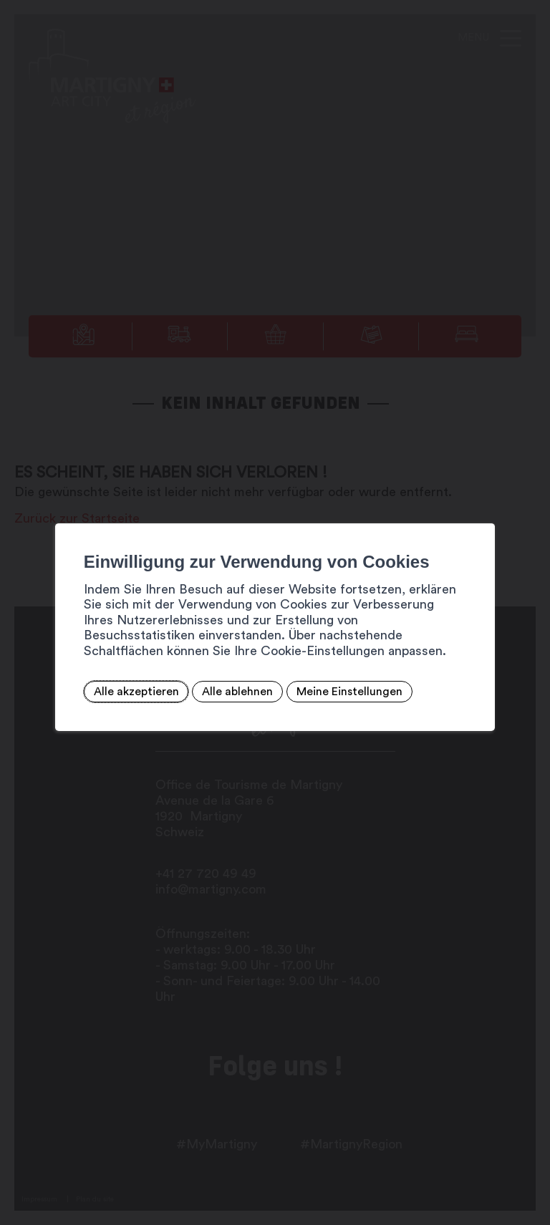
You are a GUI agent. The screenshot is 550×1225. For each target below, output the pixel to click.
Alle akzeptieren (136, 691)
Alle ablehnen (237, 691)
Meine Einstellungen (349, 691)
